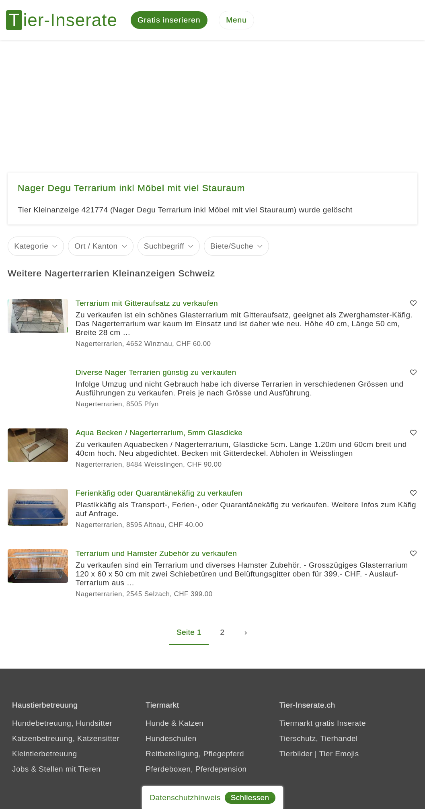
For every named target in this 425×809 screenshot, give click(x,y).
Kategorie (31, 246)
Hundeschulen (171, 738)
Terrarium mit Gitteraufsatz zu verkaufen (147, 303)
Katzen (191, 723)
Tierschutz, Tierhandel (318, 738)
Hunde (157, 723)
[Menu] (236, 20)
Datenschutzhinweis (185, 797)
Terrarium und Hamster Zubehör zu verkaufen (156, 553)
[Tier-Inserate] (66, 20)
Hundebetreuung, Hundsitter (62, 723)
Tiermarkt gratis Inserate (322, 723)
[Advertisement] (212, 100)
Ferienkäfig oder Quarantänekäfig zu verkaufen (159, 493)
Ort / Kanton (95, 246)
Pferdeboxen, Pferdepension (196, 769)
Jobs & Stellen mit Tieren (56, 769)
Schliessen (250, 797)
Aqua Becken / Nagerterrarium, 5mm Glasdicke (159, 432)
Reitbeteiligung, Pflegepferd (195, 753)
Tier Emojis (339, 753)
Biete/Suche (231, 246)
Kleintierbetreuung (44, 753)
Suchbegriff (164, 246)
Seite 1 (189, 632)
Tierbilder (296, 753)
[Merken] (413, 303)
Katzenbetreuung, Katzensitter (65, 738)
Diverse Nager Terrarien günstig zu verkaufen (156, 372)
